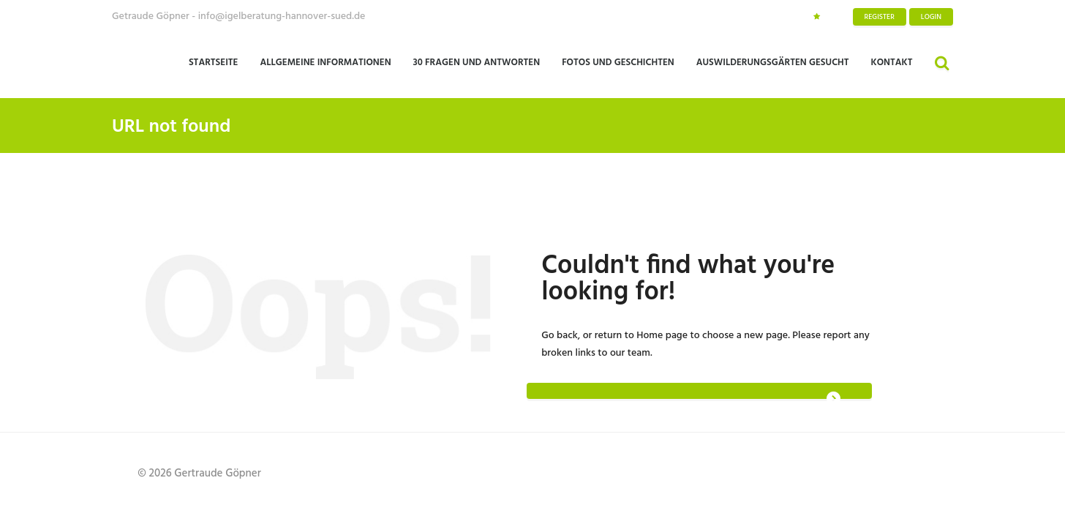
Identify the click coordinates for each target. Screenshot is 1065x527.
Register (880, 17)
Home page (662, 335)
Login (931, 17)
